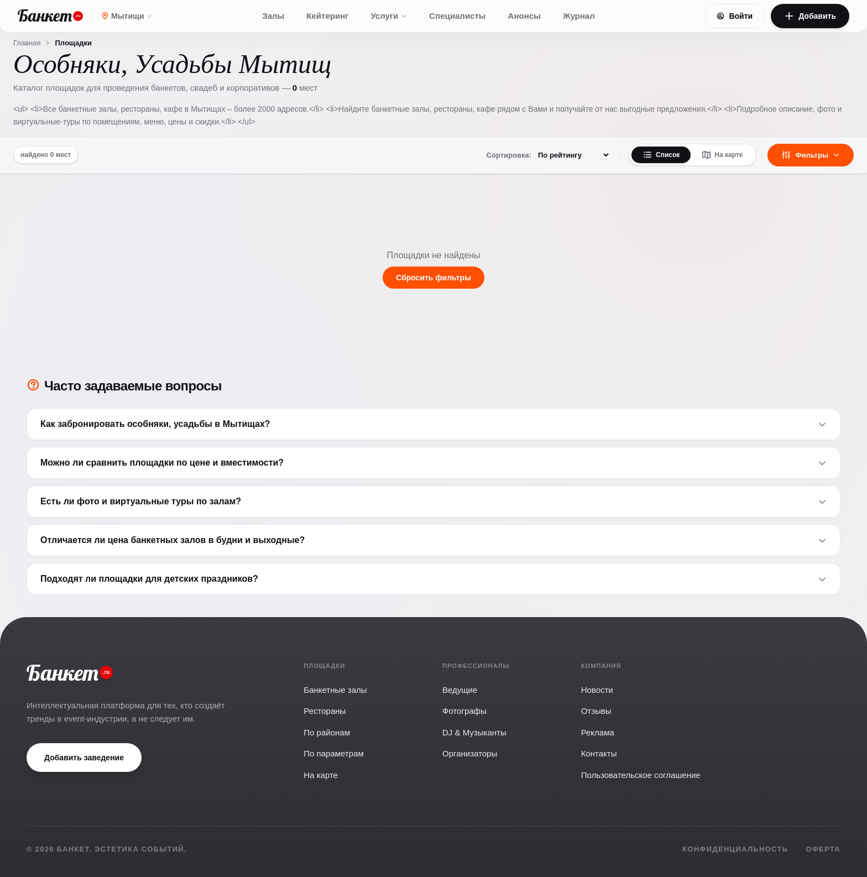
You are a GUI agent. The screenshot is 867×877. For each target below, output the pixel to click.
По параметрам (333, 753)
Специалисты (457, 15)
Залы (273, 15)
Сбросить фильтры (433, 277)
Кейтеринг (327, 15)
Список (661, 155)
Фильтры (810, 155)
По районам (327, 732)
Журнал (579, 15)
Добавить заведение (84, 757)
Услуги (388, 15)
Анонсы (524, 15)
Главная (26, 43)
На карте (722, 155)
